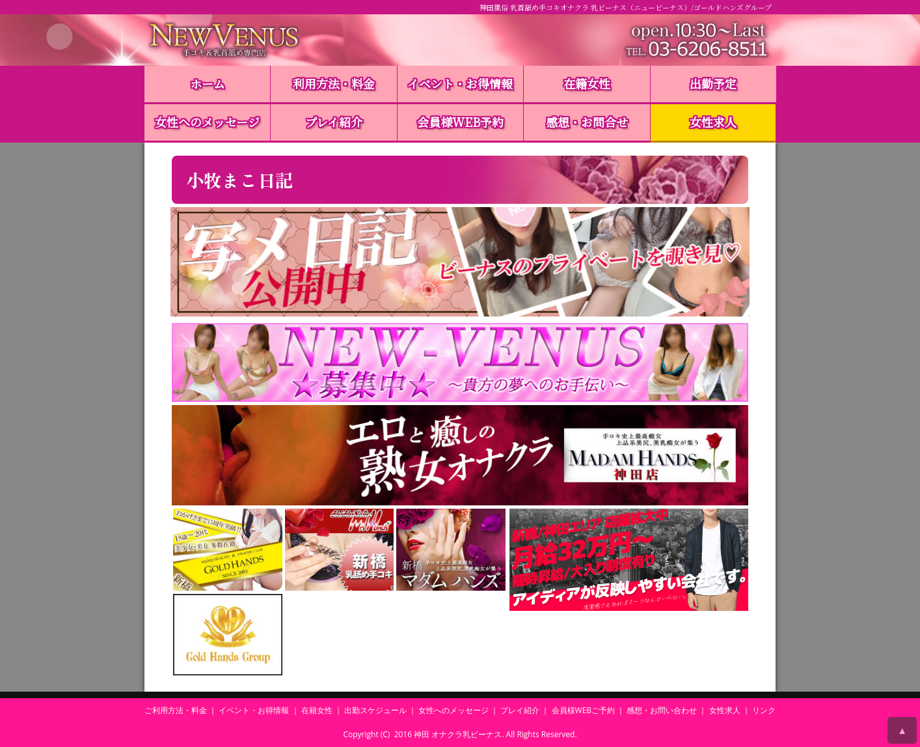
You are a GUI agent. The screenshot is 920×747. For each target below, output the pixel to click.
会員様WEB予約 (460, 121)
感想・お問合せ (587, 121)
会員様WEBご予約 (584, 710)
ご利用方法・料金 (175, 710)
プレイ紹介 (333, 121)
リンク (764, 710)
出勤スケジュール (375, 710)
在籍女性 (586, 83)
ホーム (207, 83)
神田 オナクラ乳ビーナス (458, 734)
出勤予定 (713, 83)
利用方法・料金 (334, 83)
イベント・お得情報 (460, 83)
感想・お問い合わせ (662, 710)
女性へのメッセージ (207, 121)
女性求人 (713, 121)
